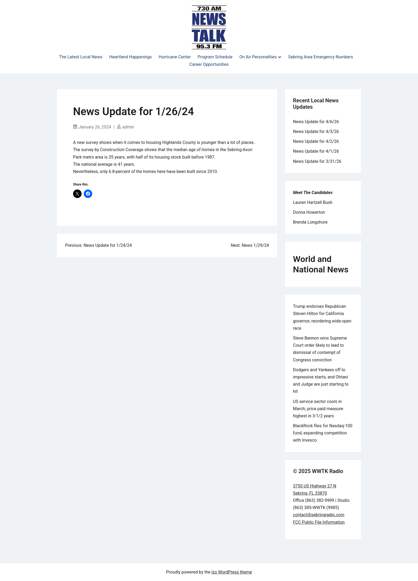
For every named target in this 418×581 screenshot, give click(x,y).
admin (128, 127)
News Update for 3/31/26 (317, 161)
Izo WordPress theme (231, 572)
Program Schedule (215, 56)
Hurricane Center (175, 56)
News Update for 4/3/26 (316, 131)
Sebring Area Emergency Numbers (320, 56)
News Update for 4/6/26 (316, 121)
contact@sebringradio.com (318, 514)
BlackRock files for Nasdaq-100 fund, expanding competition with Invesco (322, 433)
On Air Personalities (258, 56)
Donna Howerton (309, 212)
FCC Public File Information (319, 522)
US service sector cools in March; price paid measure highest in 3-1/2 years (318, 408)
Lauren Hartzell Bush (312, 202)
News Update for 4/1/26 (316, 151)
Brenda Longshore (310, 222)
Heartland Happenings (130, 56)
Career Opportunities (208, 64)
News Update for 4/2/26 (316, 141)
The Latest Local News (80, 56)
